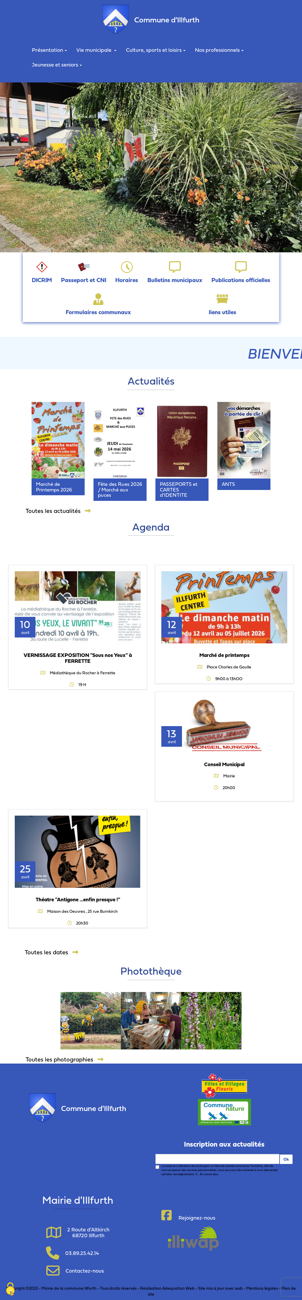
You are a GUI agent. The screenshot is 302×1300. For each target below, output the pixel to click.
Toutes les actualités (58, 511)
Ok (286, 1159)
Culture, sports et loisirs (156, 50)
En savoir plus (209, 1174)
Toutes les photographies (65, 1059)
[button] (7, 167)
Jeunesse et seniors (57, 65)
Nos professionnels (219, 50)
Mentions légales (262, 1288)
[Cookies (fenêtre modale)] (10, 1289)
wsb (239, 1288)
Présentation (49, 50)
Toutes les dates (51, 952)
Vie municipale (96, 50)
